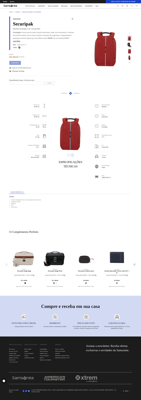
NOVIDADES (41, 6)
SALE (96, 6)
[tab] (17, 192)
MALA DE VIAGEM (53, 6)
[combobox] (126, 391)
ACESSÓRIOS (89, 6)
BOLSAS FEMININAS (76, 6)
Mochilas (17, 12)
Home (10, 12)
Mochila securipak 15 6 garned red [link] (31, 12)
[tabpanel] (70, 210)
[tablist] (70, 192)
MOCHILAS (64, 6)
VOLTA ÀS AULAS (30, 6)
